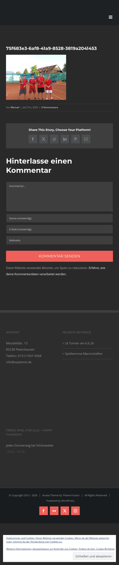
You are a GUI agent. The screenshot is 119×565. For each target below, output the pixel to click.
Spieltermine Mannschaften (84, 354)
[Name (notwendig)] (59, 218)
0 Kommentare (49, 107)
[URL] (59, 240)
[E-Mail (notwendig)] (59, 229)
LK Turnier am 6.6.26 (79, 343)
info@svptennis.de (18, 362)
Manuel (15, 107)
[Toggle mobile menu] (111, 17)
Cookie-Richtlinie (105, 549)
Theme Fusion (71, 495)
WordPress (67, 500)
